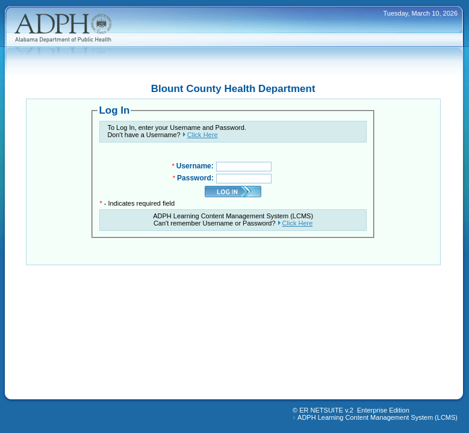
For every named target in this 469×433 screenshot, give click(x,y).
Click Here (202, 134)
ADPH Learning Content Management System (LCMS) (377, 417)
